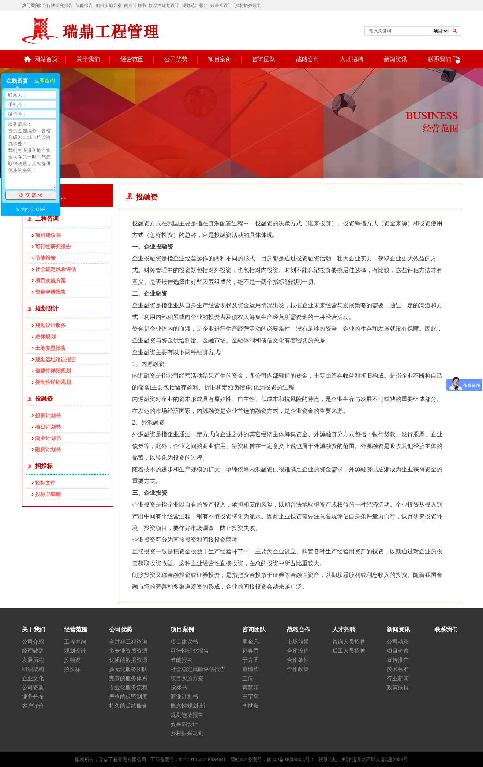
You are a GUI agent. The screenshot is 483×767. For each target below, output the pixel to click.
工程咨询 (47, 218)
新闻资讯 (395, 59)
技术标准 (398, 669)
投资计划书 (48, 415)
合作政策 (298, 669)
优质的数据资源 (128, 660)
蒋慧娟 (250, 687)
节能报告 (84, 5)
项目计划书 (48, 427)
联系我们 (439, 59)
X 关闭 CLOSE (30, 209)
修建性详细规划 (53, 371)
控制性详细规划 (53, 382)
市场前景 (298, 641)
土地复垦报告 (50, 348)
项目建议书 (48, 235)
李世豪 (250, 706)
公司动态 (398, 641)
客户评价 (33, 706)
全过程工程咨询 (128, 641)
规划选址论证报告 (55, 359)
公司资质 (33, 687)
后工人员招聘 (348, 651)
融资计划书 (48, 449)
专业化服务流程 (128, 687)
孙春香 (250, 651)
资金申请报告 (50, 292)
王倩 (247, 678)
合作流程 (298, 651)
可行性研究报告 (57, 5)
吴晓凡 (250, 641)
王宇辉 (250, 696)
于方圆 (250, 660)
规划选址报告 (195, 5)
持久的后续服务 (128, 706)
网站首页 (46, 59)
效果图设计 (221, 5)
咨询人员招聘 (348, 641)
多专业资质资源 (128, 651)
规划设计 (47, 308)
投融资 (44, 399)
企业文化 (33, 678)
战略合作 (307, 59)
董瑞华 (250, 669)
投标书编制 (48, 494)
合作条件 (298, 660)
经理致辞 (33, 651)
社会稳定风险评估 (55, 269)
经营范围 (132, 59)
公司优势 (176, 59)
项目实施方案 (109, 5)
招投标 (44, 466)
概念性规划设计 (164, 5)
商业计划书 (135, 5)
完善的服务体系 (128, 678)
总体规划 (45, 337)
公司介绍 (33, 641)
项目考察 (398, 651)
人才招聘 (351, 59)
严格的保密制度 (128, 696)
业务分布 (33, 696)
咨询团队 (264, 59)
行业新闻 (398, 678)
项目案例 (220, 59)
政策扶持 (398, 687)
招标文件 (45, 483)
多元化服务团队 (128, 669)
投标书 (179, 687)
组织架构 (33, 669)
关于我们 (88, 59)
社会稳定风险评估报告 (198, 669)
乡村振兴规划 (248, 5)
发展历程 (33, 660)
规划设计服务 (50, 325)
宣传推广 (398, 660)
